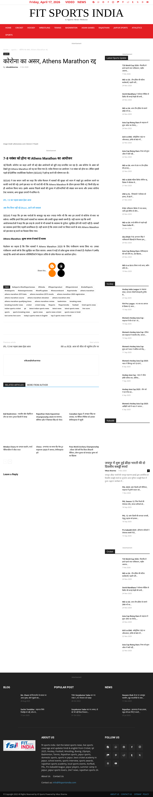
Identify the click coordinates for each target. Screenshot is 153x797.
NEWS (81, 2)
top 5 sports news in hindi (61, 315)
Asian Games (88, 27)
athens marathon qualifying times (18, 301)
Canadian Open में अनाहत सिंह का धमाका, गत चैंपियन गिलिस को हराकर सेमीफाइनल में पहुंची (82, 417)
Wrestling (44, 27)
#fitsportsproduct (55, 287)
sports (9, 34)
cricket (29, 305)
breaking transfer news (14, 305)
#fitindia (41, 287)
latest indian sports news (39, 308)
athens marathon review (44, 301)
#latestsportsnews (25, 290)
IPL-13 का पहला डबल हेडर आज (17, 200)
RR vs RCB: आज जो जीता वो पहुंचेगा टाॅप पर (80, 346)
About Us (45, 776)
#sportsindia (72, 290)
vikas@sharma (12, 67)
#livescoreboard (57, 290)
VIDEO (70, 2)
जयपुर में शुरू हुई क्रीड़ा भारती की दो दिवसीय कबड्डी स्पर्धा (125, 464)
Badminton (71, 27)
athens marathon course (14, 298)
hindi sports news (89, 305)
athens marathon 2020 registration (71, 294)
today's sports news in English (36, 315)
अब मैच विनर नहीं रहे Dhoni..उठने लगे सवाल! (22, 208)
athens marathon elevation (38, 298)
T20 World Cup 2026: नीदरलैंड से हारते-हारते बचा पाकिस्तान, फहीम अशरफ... (134, 68)
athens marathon (87, 290)
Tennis (57, 27)
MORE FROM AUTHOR (37, 385)
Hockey (31, 27)
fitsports (52, 305)
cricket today (40, 305)
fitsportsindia (63, 305)
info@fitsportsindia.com (64, 782)
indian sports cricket (13, 308)
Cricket (19, 27)
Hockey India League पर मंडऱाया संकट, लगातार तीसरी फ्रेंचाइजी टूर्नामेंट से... (134, 292)
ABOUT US (114, 794)
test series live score (13, 315)
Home (8, 27)
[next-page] (10, 462)
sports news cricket (53, 312)
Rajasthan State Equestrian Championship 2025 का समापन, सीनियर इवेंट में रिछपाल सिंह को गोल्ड (49, 417)
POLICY (146, 794)
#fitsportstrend (72, 287)
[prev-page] (5, 462)
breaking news (75, 301)
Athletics (137, 27)
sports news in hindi (73, 312)
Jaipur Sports (121, 27)
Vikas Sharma (110, 470)
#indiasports (10, 290)
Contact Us (58, 776)
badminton (62, 301)
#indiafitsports (87, 287)
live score (86, 308)
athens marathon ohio (61, 298)
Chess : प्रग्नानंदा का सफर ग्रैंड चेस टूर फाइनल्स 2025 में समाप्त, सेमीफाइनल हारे (49, 450)
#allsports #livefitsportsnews (23, 287)
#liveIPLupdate (42, 290)
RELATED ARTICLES (14, 385)
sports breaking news (21, 312)
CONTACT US (126, 794)
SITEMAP (137, 794)
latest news (56, 308)
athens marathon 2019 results (42, 294)
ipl (25, 308)
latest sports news (72, 308)
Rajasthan (104, 27)
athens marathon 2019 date (16, 294)
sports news (38, 312)
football (75, 305)
